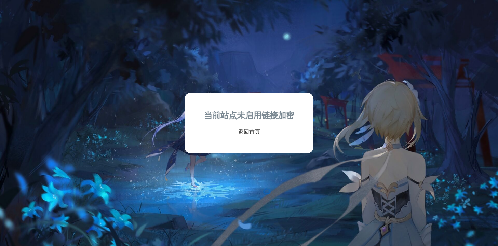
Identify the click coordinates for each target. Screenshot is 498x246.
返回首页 (249, 132)
